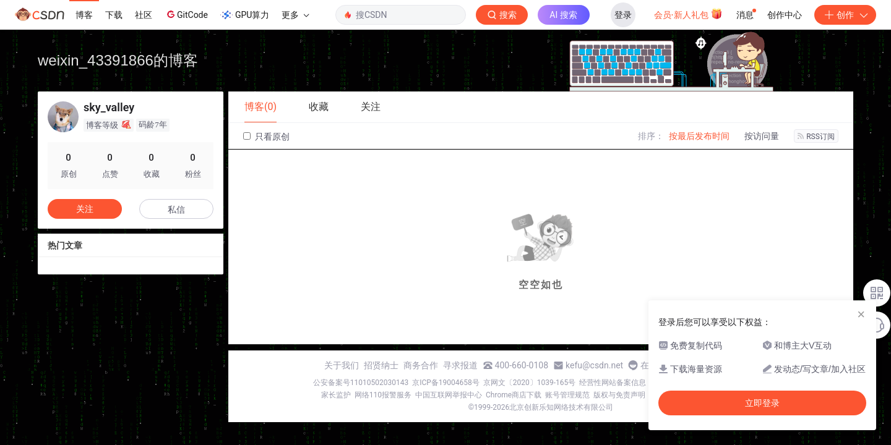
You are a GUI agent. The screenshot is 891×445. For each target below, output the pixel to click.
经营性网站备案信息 (612, 382)
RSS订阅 (816, 136)
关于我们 (341, 365)
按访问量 (761, 136)
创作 (845, 15)
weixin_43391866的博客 (118, 60)
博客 (84, 15)
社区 (143, 15)
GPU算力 (244, 15)
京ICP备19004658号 (446, 382)
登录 (623, 15)
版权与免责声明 (619, 395)
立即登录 (762, 403)
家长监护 (336, 395)
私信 (176, 209)
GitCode (186, 14)
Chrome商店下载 (513, 395)
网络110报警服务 (383, 395)
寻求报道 (460, 365)
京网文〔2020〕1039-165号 (529, 382)
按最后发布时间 (699, 136)
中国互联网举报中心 (448, 395)
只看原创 (266, 137)
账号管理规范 (567, 395)
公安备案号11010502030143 (360, 382)
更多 (295, 15)
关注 (84, 209)
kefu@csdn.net (594, 365)
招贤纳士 (381, 365)
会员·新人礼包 (688, 13)
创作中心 (784, 15)
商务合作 (420, 365)
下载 (114, 15)
